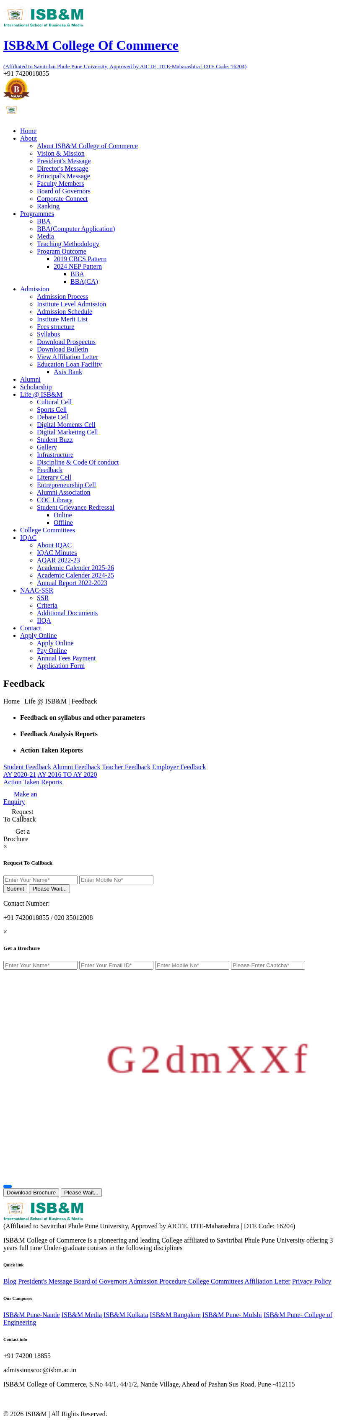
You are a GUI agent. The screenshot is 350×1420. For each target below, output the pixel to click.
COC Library (55, 499)
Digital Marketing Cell (67, 432)
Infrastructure (55, 454)
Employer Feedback (179, 766)
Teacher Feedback (126, 766)
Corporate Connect (62, 198)
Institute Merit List (62, 319)
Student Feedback (27, 766)
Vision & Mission (61, 153)
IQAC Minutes (57, 552)
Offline (63, 522)
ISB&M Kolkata (126, 1314)
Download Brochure (31, 1192)
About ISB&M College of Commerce (87, 145)
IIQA (44, 620)
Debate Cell (53, 417)
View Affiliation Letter (67, 356)
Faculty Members (60, 183)
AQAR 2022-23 (58, 560)
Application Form (61, 665)
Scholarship (36, 386)
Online (63, 515)
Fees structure (55, 326)
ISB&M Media (82, 1314)
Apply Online (55, 643)
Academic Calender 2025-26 (75, 567)
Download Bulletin (62, 349)
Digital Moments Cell (66, 424)
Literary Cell (54, 477)
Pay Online (52, 650)
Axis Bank (68, 371)
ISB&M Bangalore (175, 1314)
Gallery (47, 447)
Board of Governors (64, 191)
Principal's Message (63, 176)
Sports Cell (52, 409)
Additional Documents (67, 612)
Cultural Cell (54, 402)
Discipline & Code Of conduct (78, 462)
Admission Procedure (158, 1281)
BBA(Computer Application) (76, 228)
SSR (43, 597)
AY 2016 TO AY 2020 (67, 774)
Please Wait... (49, 889)
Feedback (49, 469)
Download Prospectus (66, 341)
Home (28, 130)
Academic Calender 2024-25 (75, 575)
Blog (9, 1281)
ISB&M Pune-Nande (31, 1314)
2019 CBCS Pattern (80, 258)
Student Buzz (55, 439)
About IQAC (54, 545)
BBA (44, 221)
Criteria (47, 605)
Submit (15, 889)
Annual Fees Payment (66, 658)
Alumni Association (64, 492)
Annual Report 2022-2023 (72, 582)
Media (45, 236)
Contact (30, 628)
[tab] (183, 718)
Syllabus (48, 334)
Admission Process (62, 296)
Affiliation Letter (267, 1281)
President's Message (64, 160)
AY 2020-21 (19, 774)
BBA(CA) (84, 281)
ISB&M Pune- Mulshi (232, 1314)
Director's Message (62, 168)
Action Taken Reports (32, 782)
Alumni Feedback (76, 766)
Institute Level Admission (71, 304)
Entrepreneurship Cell (66, 484)
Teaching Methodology (68, 243)
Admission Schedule (64, 311)
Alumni (30, 379)
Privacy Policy (312, 1281)
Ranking (48, 206)
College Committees (47, 530)
